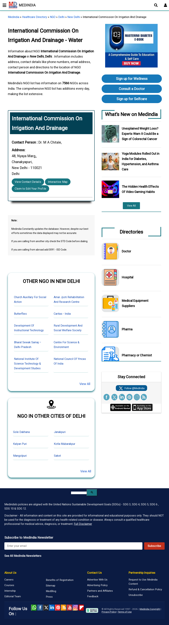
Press (49, 596)
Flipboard (81, 607)
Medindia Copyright (150, 609)
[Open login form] (165, 5)
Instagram (75, 607)
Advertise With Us (97, 579)
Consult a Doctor (132, 89)
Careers (8, 579)
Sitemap (50, 585)
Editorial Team (12, 596)
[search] (79, 493)
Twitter (45, 607)
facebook (39, 607)
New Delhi (73, 17)
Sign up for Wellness (131, 79)
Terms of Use (125, 611)
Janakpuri (60, 432)
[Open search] (155, 5)
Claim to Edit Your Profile (30, 188)
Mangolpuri (20, 455)
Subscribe (154, 545)
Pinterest (57, 607)
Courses (9, 585)
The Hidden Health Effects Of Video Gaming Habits (140, 189)
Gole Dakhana (21, 432)
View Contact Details (28, 182)
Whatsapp (33, 607)
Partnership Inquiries (142, 572)
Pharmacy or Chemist (137, 355)
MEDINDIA (22, 5)
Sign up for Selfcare (132, 99)
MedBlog (51, 591)
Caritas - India (62, 313)
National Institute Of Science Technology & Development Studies (27, 363)
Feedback (92, 596)
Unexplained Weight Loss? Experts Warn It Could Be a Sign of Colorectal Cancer (140, 134)
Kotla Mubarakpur (64, 444)
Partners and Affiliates (100, 590)
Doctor (126, 251)
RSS (63, 607)
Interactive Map (58, 182)
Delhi (61, 17)
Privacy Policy (109, 611)
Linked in (51, 607)
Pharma (127, 329)
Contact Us (94, 572)
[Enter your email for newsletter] (73, 546)
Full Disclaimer (83, 524)
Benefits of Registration (59, 580)
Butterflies (20, 313)
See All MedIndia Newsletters (22, 555)
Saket (57, 455)
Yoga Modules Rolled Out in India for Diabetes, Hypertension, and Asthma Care (140, 161)
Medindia (13, 17)
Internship (10, 590)
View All (84, 384)
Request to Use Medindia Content (143, 581)
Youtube (69, 607)
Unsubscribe (136, 595)
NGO (52, 17)
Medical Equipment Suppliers (135, 303)
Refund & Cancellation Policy (145, 589)
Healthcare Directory (34, 17)
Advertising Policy (97, 585)
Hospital (127, 277)
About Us (10, 572)
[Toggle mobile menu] (3, 5)
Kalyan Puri (20, 444)
